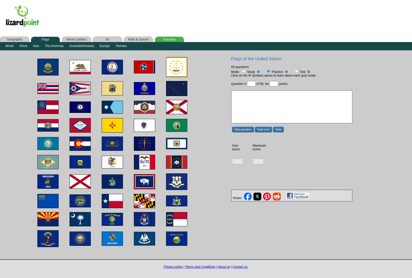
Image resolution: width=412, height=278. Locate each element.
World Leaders (76, 39)
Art (107, 39)
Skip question (243, 129)
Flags (45, 39)
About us (224, 267)
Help (278, 129)
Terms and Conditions (200, 267)
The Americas (54, 46)
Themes (121, 46)
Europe (105, 46)
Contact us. (240, 267)
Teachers (169, 39)
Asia (36, 46)
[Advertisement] (147, 16)
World (9, 46)
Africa (23, 46)
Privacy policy (173, 267)
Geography (14, 39)
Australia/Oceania (82, 46)
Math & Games (138, 39)
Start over (263, 129)
